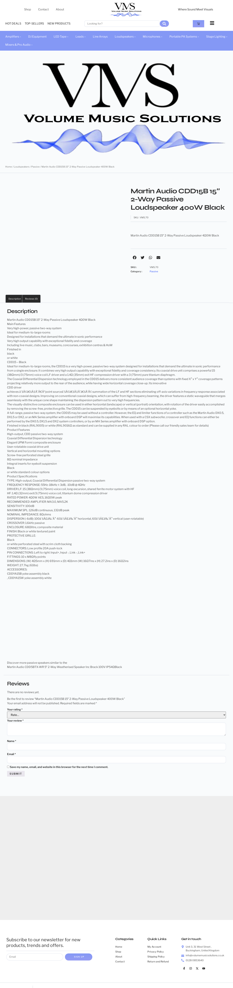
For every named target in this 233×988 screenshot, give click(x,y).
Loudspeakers (21, 166)
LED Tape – (61, 36)
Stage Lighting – (217, 36)
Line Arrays (100, 36)
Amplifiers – (13, 36)
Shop (27, 9)
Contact (43, 9)
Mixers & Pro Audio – (19, 44)
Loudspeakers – (125, 36)
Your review (15, 705)
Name (11, 726)
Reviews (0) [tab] (31, 283)
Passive (35, 166)
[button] (135, 258)
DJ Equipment (37, 36)
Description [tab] (14, 283)
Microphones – (152, 36)
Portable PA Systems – (184, 36)
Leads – (81, 36)
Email (11, 739)
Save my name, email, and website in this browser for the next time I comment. (59, 752)
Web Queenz (136, 978)
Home (8, 166)
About (60, 9)
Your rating (15, 694)
